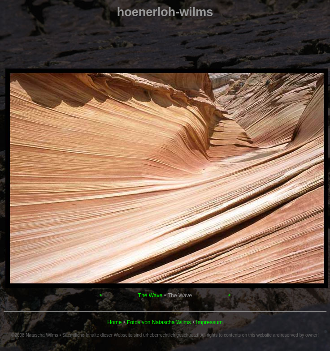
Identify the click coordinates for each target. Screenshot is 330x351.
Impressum (209, 322)
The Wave (150, 295)
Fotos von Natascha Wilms (159, 322)
